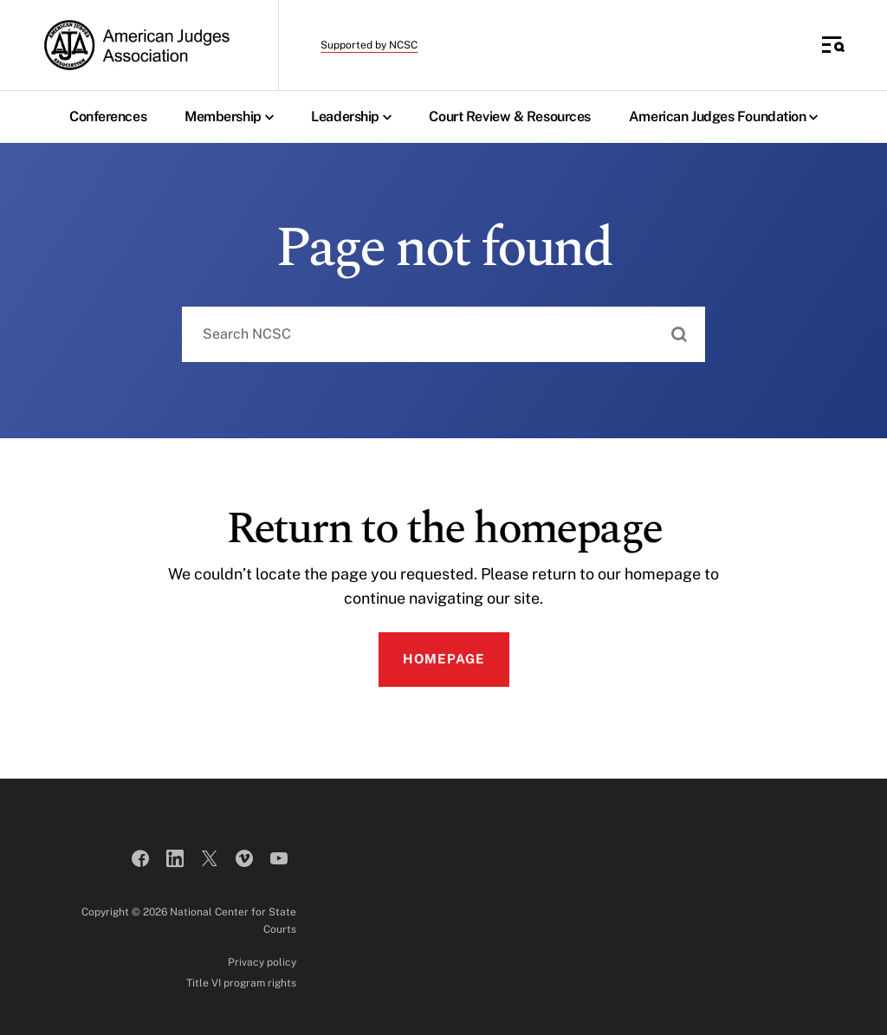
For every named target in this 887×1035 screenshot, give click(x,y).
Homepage (444, 658)
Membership (233, 116)
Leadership (355, 116)
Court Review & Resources (509, 116)
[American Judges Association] (135, 45)
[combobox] (443, 334)
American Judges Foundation (727, 116)
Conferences (107, 116)
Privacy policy (262, 962)
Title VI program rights (241, 983)
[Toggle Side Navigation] (833, 45)
